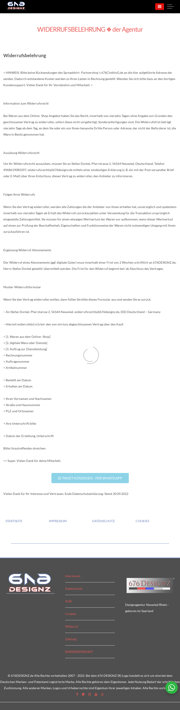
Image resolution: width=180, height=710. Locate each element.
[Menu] (159, 6)
